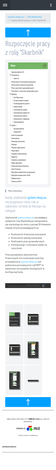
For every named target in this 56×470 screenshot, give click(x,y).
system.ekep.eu (16, 16)
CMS (28, 461)
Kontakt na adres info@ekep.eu (28, 435)
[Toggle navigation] (51, 5)
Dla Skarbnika (35, 16)
